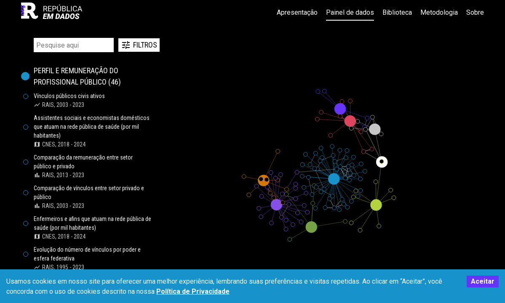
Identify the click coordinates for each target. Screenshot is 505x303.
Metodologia (439, 12)
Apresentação (297, 12)
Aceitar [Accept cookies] (482, 281)
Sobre (475, 12)
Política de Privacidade (193, 291)
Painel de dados (350, 12)
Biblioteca (397, 12)
